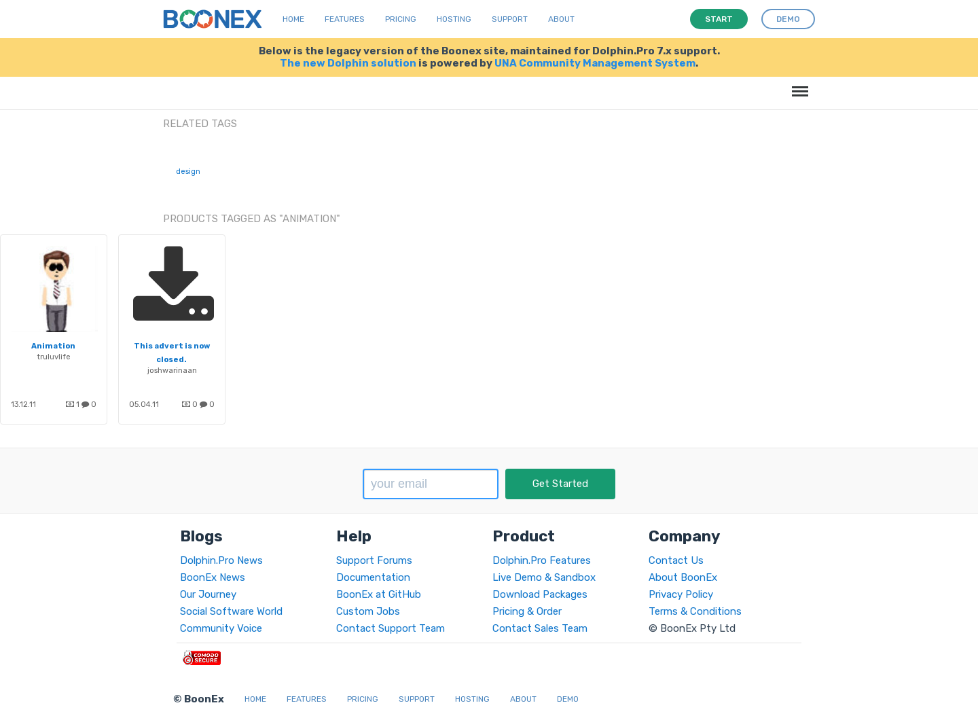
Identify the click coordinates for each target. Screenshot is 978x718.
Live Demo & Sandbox (544, 577)
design (188, 171)
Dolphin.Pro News (221, 560)
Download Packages (539, 594)
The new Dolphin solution (348, 63)
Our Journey (208, 594)
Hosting (454, 19)
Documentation (373, 577)
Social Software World (231, 611)
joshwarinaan (172, 370)
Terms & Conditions (695, 611)
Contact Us (676, 560)
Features (345, 19)
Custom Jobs (368, 611)
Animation (53, 346)
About (561, 19)
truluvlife (54, 356)
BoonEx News (212, 577)
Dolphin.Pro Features (541, 560)
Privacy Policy (681, 594)
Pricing (400, 19)
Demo (568, 699)
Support (510, 19)
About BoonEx (683, 577)
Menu (797, 84)
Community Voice (221, 628)
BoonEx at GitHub (378, 594)
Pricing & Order (527, 611)
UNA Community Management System (594, 63)
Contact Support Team (390, 628)
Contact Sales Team (539, 628)
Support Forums (374, 560)
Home (293, 19)
